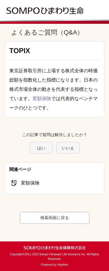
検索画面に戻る (54, 217)
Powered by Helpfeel (54, 264)
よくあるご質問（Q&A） (47, 32)
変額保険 (42, 98)
